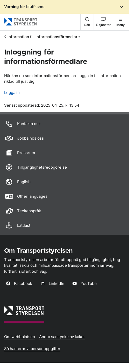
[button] (87, 22)
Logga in (12, 92)
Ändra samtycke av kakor (62, 336)
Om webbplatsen (19, 336)
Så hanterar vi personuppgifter (32, 348)
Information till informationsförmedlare (44, 36)
